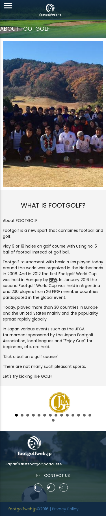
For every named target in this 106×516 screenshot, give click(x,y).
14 (89, 415)
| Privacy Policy (64, 509)
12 (78, 415)
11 (73, 415)
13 (84, 415)
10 (67, 415)
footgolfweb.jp (22, 509)
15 (53, 420)
